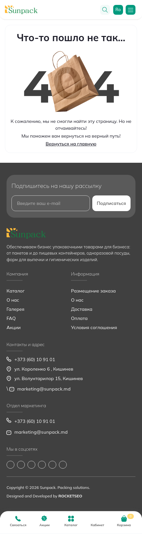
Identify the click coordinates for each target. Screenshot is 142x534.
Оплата (79, 318)
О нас (13, 300)
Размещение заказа (93, 291)
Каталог (16, 291)
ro (118, 9)
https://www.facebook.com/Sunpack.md (10, 465)
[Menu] (130, 10)
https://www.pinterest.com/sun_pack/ (63, 465)
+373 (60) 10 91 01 (34, 359)
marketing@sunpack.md (44, 389)
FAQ (11, 318)
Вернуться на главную (71, 144)
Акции (14, 327)
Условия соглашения (94, 327)
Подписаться (111, 203)
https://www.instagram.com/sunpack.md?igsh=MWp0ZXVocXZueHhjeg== (21, 465)
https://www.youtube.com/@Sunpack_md (42, 465)
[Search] (105, 10)
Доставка (81, 309)
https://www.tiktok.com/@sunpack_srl (31, 465)
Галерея (15, 309)
